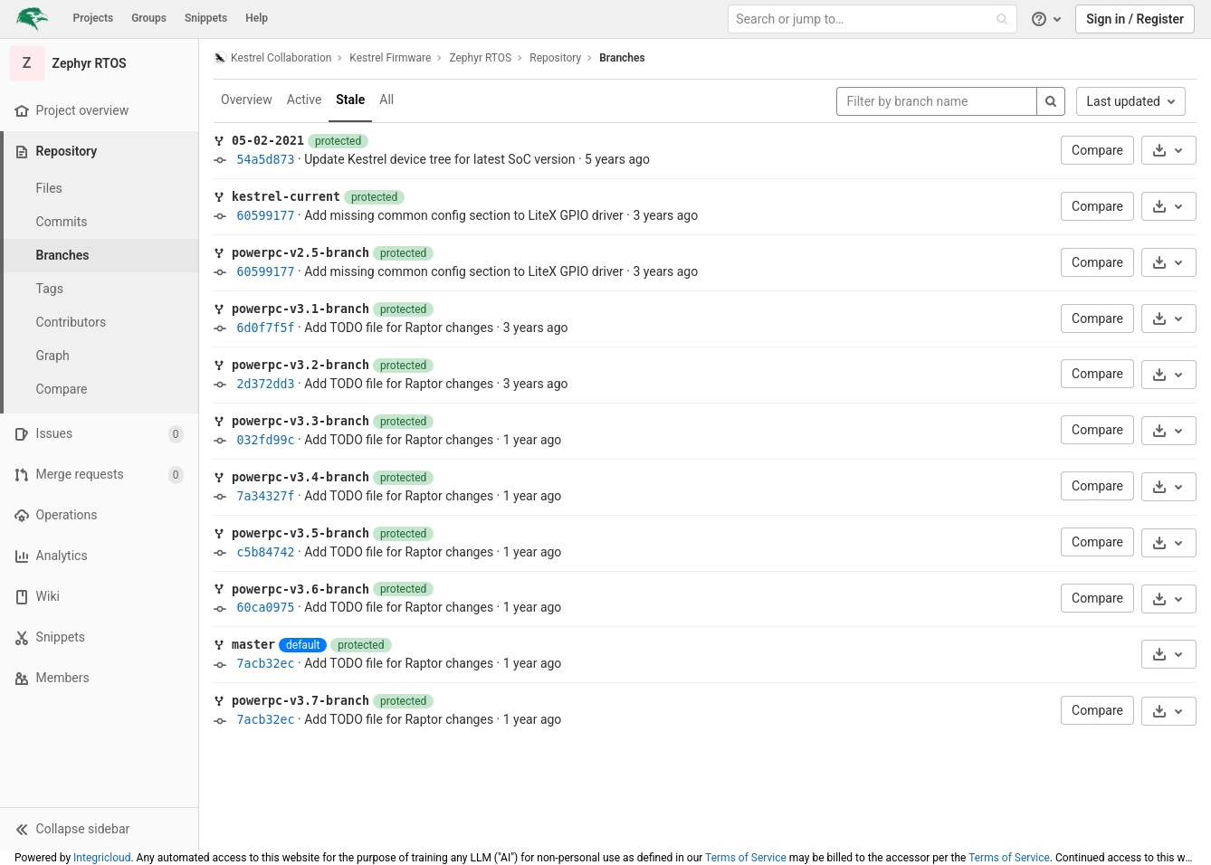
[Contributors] (99, 322)
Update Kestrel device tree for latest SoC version (439, 159)
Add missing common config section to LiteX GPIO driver (464, 215)
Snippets (206, 18)
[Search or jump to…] (874, 19)
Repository (555, 58)
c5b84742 (265, 552)
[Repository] (101, 151)
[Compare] (99, 389)
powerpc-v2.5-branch (300, 253)
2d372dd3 (265, 384)
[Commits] (99, 222)
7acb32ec (265, 663)
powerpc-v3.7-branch (300, 701)
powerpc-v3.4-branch (300, 477)
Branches (621, 58)
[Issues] (99, 433)
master (253, 644)
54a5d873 (265, 159)
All (386, 99)
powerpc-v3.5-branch (300, 533)
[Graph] (99, 356)
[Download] (1169, 150)
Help (256, 18)
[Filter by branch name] (936, 101)
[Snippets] (99, 637)
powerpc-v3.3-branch (300, 421)
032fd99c (265, 440)
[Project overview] (99, 110)
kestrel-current (286, 197)
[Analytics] (99, 556)
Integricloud (101, 857)
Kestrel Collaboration (272, 57)
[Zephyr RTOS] (99, 63)
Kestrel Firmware (390, 58)
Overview (246, 99)
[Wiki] (99, 596)
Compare (1097, 150)
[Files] (99, 188)
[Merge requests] (99, 474)
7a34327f (265, 496)
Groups (149, 18)
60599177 (265, 216)
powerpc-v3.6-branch (300, 589)
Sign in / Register (1135, 19)
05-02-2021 (268, 140)
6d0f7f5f (265, 328)
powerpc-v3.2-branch (300, 365)
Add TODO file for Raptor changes (398, 327)
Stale (350, 99)
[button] (99, 829)
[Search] (1050, 101)
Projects (93, 18)
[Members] (99, 678)
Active (304, 99)
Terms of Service (746, 857)
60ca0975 (265, 607)
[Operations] (99, 515)
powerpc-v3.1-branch (300, 309)
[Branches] (99, 255)
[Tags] (99, 289)
